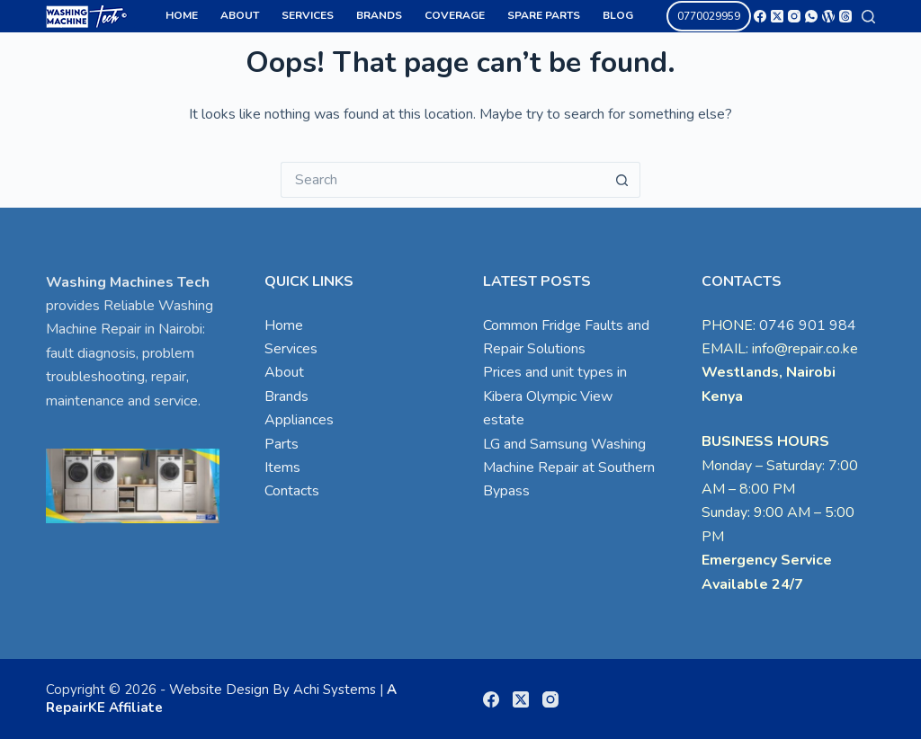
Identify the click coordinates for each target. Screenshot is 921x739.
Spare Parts (543, 15)
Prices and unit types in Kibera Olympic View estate (555, 396)
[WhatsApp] (811, 16)
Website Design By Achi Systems (272, 690)
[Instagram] (794, 16)
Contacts (291, 491)
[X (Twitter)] (777, 16)
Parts (281, 444)
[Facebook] (760, 16)
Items (282, 467)
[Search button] (622, 180)
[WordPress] (828, 16)
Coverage (455, 15)
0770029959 (708, 16)
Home (181, 15)
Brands (379, 15)
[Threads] (845, 16)
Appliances (299, 420)
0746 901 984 (807, 325)
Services (308, 15)
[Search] (868, 16)
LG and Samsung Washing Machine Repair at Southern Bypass (569, 468)
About (239, 15)
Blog (618, 15)
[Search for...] (442, 180)
